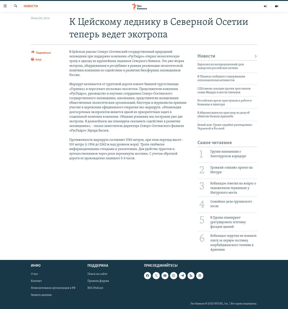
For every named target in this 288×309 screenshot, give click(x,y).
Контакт (36, 281)
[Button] (41, 53)
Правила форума (98, 281)
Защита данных (41, 295)
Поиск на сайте (97, 274)
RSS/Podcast (95, 288)
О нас (34, 274)
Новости (31, 6)
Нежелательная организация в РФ (53, 288)
